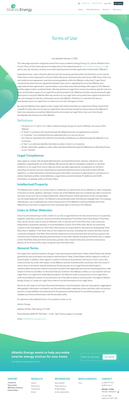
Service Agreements (62, 392)
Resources (117, 10)
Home (81, 10)
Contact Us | (86, 3)
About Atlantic (60, 383)
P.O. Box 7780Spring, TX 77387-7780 (109, 397)
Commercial (35, 389)
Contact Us (12, 383)
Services (106, 10)
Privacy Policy (13, 390)
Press (80, 383)
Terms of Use (12, 385)
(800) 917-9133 (97, 3)
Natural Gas (35, 386)
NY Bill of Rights (60, 389)
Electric (33, 383)
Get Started (118, 3)
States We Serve (93, 10)
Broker (33, 392)
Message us (108, 385)
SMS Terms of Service (15, 388)
